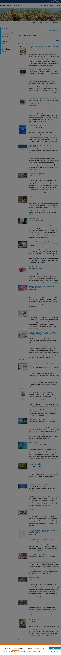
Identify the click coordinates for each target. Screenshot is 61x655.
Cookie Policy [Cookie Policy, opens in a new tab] (37, 651)
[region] (30, 649)
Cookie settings (16, 651)
